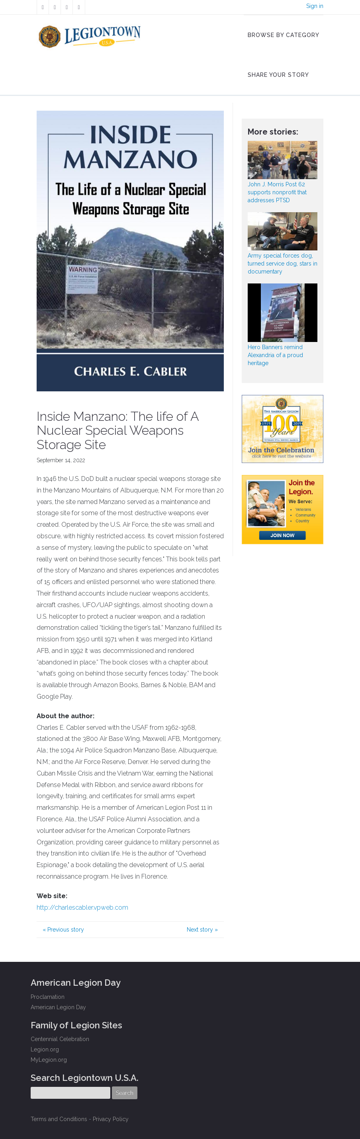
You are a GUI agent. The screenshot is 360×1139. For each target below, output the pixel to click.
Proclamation (48, 997)
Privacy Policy (111, 1119)
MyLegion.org (49, 1060)
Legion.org (45, 1049)
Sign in (314, 6)
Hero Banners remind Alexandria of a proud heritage (275, 355)
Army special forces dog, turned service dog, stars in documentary (282, 263)
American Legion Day (58, 1007)
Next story (202, 929)
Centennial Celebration (60, 1039)
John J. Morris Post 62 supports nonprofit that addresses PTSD (277, 192)
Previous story (63, 929)
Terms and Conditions (59, 1119)
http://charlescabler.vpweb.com (82, 907)
